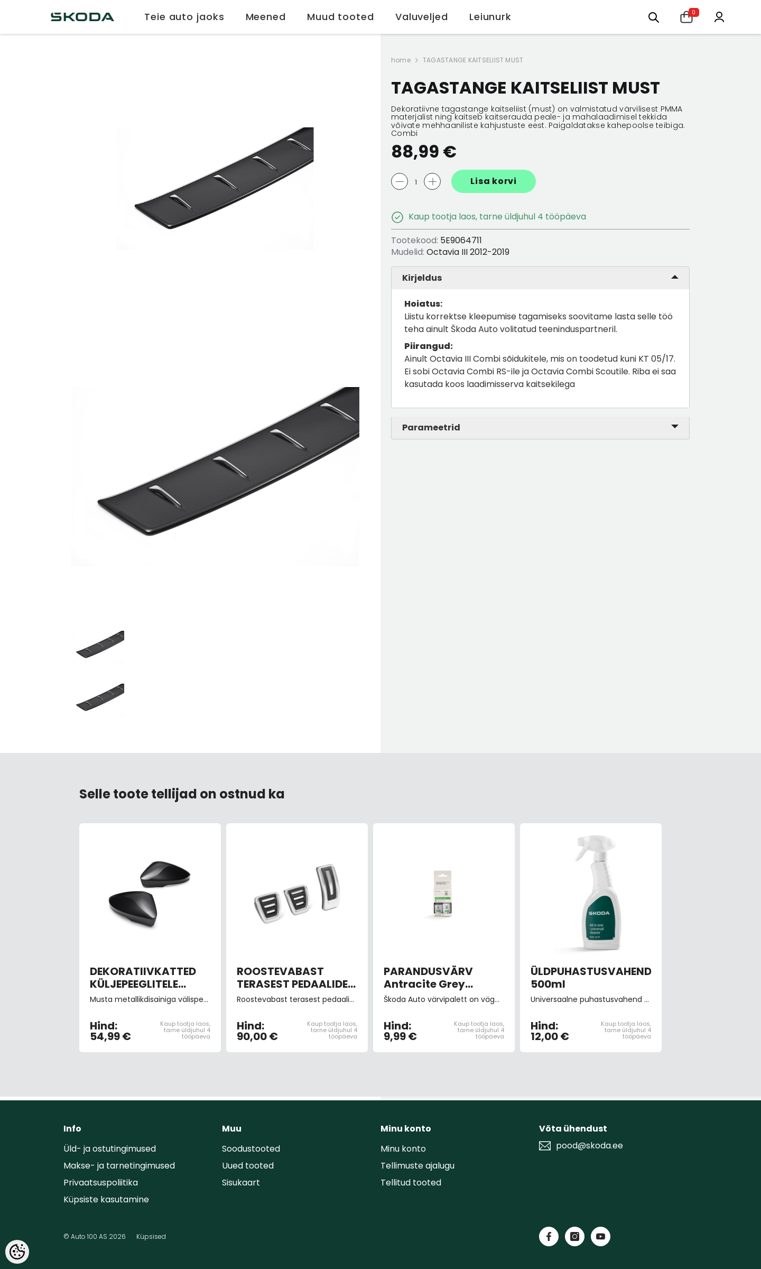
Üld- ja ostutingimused (109, 1149)
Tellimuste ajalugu (417, 1166)
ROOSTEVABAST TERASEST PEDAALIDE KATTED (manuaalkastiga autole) (292, 977)
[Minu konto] (719, 16)
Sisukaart (241, 1182)
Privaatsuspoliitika (100, 1182)
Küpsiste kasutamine (106, 1199)
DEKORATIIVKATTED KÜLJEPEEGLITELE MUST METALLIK (143, 977)
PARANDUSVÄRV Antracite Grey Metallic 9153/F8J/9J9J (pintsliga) (428, 977)
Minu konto (403, 1149)
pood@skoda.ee (589, 1146)
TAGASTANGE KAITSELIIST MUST (473, 60)
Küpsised (151, 1236)
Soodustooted (251, 1149)
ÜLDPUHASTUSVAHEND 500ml (591, 977)
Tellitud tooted (410, 1182)
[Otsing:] (653, 17)
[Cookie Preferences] (17, 1252)
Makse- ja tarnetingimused (119, 1166)
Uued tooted (248, 1166)
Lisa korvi (493, 181)
